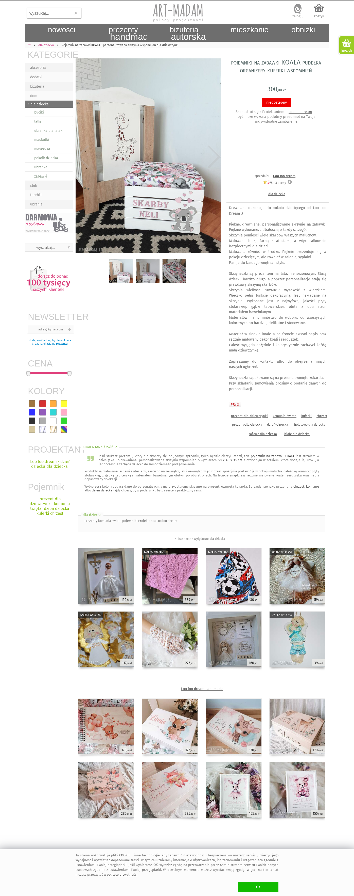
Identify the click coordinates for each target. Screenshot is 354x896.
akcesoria (38, 68)
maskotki (41, 140)
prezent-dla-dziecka (247, 424)
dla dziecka (276, 194)
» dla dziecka (38, 104)
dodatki (36, 77)
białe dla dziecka (297, 434)
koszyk (319, 16)
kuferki (306, 416)
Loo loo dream (300, 112)
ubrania (36, 204)
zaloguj (298, 16)
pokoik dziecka (46, 158)
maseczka (42, 149)
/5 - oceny (274, 183)
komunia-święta (284, 416)
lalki (37, 121)
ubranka (40, 167)
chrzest (321, 416)
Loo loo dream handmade (202, 689)
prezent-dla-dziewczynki (249, 416)
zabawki (40, 176)
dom (33, 96)
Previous (82, 157)
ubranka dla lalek (48, 131)
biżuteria (37, 86)
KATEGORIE (50, 54)
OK (258, 887)
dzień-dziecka (277, 424)
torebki (36, 195)
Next (213, 157)
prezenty (61, 343)
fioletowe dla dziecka (309, 424)
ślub (33, 185)
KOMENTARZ (100, 447)
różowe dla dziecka (263, 434)
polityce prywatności (122, 874)
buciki (39, 112)
